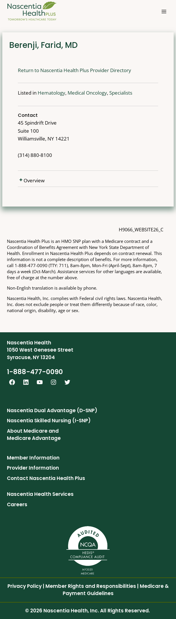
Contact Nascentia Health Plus (46, 478)
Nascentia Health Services (40, 494)
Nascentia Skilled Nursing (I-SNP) (49, 420)
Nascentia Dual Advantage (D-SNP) (52, 410)
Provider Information (33, 467)
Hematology (51, 92)
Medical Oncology (87, 92)
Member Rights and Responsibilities (90, 586)
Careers (17, 504)
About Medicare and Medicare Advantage (34, 434)
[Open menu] (163, 11)
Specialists (120, 92)
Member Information (33, 457)
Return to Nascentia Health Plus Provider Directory (74, 70)
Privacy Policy (24, 586)
